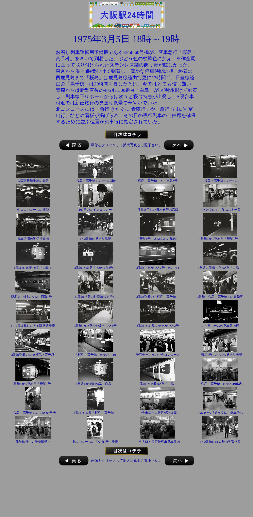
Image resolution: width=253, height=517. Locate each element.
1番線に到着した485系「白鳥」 (220, 267)
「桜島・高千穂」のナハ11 (220, 180)
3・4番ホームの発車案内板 (220, 325)
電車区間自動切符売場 (33, 238)
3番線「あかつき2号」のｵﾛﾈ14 (157, 267)
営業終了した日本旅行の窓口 (157, 209)
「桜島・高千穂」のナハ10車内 (95, 180)
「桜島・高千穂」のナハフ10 (95, 354)
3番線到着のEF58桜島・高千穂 (33, 354)
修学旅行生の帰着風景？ (33, 441)
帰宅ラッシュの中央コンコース (158, 354)
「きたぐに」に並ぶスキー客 (220, 209)
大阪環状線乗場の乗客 (33, 180)
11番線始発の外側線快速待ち (95, 296)
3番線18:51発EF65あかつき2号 (157, 325)
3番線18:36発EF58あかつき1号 (95, 325)
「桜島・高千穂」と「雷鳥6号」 (158, 180)
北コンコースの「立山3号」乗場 (95, 441)
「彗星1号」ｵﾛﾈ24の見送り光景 (220, 354)
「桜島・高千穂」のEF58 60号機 (33, 412)
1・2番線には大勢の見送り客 (220, 441)
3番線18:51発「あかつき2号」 (95, 267)
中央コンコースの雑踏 (33, 209)
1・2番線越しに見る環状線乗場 (33, 325)
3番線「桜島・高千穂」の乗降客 (220, 296)
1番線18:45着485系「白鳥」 (33, 267)
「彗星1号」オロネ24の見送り (157, 238)
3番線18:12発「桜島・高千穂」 (95, 412)
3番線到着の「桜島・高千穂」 (157, 296)
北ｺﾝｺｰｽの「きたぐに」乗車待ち (220, 412)
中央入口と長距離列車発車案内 (158, 441)
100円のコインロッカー (95, 209)
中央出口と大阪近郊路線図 (158, 412)
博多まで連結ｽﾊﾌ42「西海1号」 (33, 296)
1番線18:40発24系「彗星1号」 (220, 238)
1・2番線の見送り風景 (95, 238)
